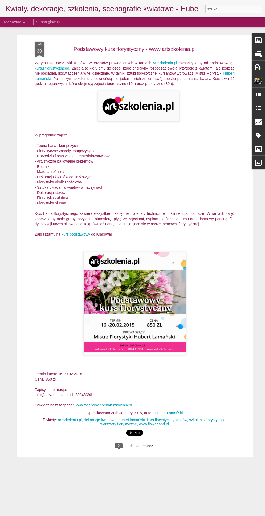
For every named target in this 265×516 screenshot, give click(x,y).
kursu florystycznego (52, 43)
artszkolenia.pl (70, 394)
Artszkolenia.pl (165, 37)
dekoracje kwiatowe (100, 394)
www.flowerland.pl (154, 398)
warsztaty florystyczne (118, 398)
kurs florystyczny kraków (167, 394)
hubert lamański (132, 394)
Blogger (168, 513)
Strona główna (48, 22)
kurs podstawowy (76, 209)
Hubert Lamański (169, 387)
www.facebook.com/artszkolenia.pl (103, 380)
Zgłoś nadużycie (185, 513)
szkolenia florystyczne (207, 394)
